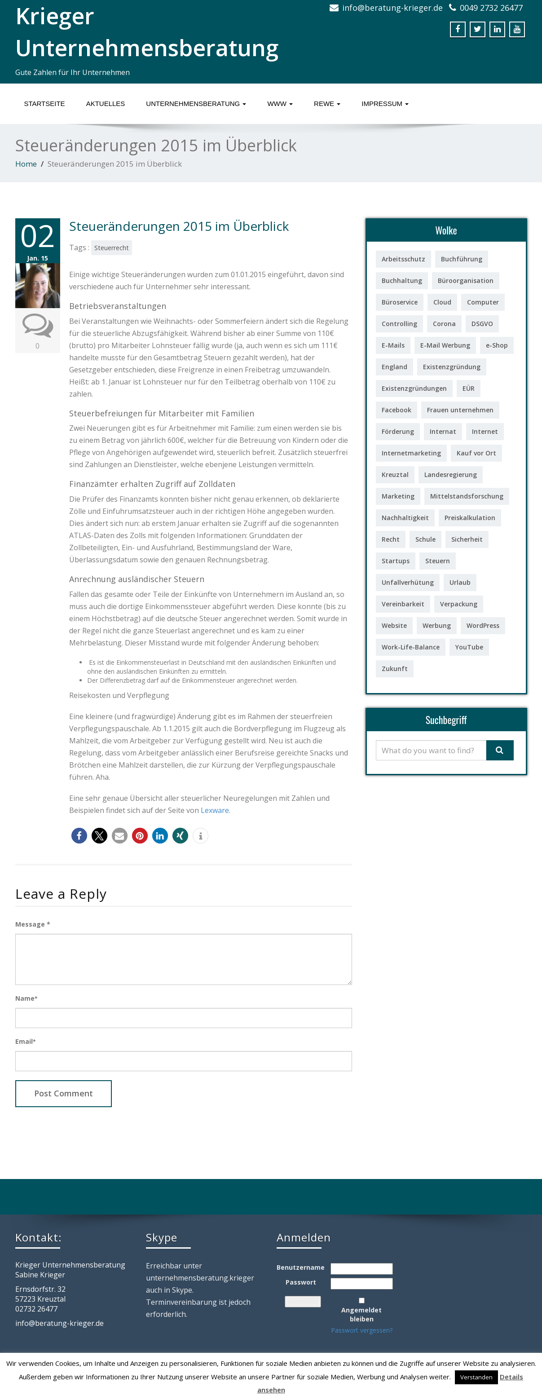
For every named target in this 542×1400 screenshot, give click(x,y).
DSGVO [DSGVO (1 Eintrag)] (482, 323)
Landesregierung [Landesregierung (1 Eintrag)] (450, 474)
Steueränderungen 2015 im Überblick (179, 225)
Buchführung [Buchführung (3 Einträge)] (461, 259)
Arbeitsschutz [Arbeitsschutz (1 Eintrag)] (403, 259)
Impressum (385, 103)
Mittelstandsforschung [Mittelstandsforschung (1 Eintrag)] (466, 496)
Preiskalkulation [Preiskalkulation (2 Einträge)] (470, 517)
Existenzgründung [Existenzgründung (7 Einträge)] (451, 366)
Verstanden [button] (476, 1377)
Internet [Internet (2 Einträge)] (485, 431)
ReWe (327, 103)
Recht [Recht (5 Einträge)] (391, 539)
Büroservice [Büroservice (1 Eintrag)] (400, 302)
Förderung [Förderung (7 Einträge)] (398, 431)
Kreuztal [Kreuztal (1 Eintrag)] (395, 474)
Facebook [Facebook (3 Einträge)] (396, 410)
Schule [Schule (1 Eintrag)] (425, 539)
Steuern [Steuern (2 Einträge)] (437, 560)
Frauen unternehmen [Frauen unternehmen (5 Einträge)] (460, 410)
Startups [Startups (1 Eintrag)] (396, 560)
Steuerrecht (111, 247)
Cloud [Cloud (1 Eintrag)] (442, 302)
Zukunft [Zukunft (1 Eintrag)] (395, 668)
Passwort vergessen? (361, 1330)
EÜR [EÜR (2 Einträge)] (469, 388)
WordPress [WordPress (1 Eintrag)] (483, 625)
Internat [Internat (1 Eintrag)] (443, 431)
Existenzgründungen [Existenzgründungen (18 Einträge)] (414, 388)
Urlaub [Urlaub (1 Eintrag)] (460, 582)
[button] (79, 836)
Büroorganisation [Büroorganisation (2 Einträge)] (466, 280)
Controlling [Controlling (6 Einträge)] (399, 323)
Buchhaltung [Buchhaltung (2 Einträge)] (402, 280)
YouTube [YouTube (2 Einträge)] (469, 647)
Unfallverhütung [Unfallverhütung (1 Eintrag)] (408, 582)
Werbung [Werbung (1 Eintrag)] (437, 625)
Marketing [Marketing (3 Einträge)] (398, 496)
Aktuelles (105, 103)
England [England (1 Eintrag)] (394, 366)
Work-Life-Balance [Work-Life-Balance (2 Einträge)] (411, 647)
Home (26, 164)
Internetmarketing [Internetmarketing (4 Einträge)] (411, 453)
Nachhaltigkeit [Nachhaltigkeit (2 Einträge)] (405, 517)
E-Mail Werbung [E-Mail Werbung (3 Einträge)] (445, 345)
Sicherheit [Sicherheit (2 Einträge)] (467, 539)
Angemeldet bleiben (361, 1314)
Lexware (215, 810)
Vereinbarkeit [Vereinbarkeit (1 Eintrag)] (403, 604)
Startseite (44, 103)
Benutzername (301, 1267)
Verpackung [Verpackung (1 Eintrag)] (458, 604)
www (280, 103)
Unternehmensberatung (196, 103)
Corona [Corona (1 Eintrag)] (444, 323)
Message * (32, 924)
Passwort (301, 1282)
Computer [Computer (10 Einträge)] (483, 302)
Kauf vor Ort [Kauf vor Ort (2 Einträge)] (476, 453)
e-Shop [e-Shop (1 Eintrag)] (497, 345)
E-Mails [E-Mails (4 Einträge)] (393, 345)
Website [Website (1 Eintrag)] (394, 625)
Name (26, 998)
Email (25, 1041)
